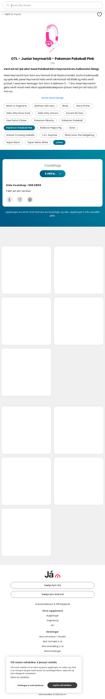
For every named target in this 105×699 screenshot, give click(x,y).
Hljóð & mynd (13, 14)
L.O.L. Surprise (49, 135)
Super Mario (13, 142)
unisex (59, 142)
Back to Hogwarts (16, 105)
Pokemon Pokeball (72, 120)
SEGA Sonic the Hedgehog (79, 135)
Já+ (52, 625)
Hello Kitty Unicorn (48, 113)
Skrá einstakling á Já (52, 646)
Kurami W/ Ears (74, 113)
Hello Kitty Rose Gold (18, 113)
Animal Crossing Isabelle (20, 135)
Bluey (65, 105)
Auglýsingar (52, 615)
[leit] (52, 5)
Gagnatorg (52, 620)
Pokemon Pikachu (44, 120)
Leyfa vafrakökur (62, 685)
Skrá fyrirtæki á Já (52, 641)
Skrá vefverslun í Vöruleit (52, 636)
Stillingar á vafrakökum (31, 685)
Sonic (72, 127)
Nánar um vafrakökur (20, 677)
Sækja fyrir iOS (52, 585)
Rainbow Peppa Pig (51, 127)
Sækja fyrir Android (53, 594)
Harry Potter (83, 105)
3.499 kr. (50, 173)
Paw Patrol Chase (16, 120)
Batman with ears (45, 105)
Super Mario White (38, 142)
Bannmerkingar (52, 651)
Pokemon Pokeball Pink (19, 127)
